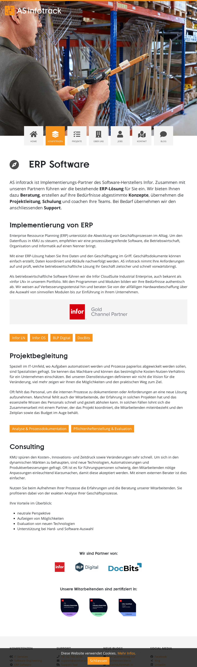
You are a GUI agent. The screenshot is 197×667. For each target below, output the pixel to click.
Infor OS (39, 337)
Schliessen (98, 660)
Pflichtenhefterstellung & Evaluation (102, 428)
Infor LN (18, 337)
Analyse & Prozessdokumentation (39, 428)
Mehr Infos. (127, 653)
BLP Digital (61, 337)
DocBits (84, 337)
